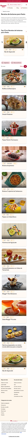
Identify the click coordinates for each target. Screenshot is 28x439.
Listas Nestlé (4, 386)
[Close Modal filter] (25, 67)
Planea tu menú (4, 392)
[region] (14, 430)
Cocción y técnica (18, 388)
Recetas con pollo (5, 408)
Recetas (10, 8)
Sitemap (3, 394)
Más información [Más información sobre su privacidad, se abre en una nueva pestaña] (13, 433)
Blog (16, 8)
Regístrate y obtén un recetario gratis (14, 1)
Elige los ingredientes (5, 388)
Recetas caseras (17, 390)
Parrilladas (3, 410)
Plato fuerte (3, 412)
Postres (2, 414)
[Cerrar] (26, 423)
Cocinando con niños (18, 397)
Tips (15, 386)
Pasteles (3, 416)
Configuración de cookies (14, 436)
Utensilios (16, 395)
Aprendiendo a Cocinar (19, 392)
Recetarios (23, 8)
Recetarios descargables (6, 390)
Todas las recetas (6, 11)
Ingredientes (16, 394)
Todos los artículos (18, 384)
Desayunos (3, 406)
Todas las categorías (5, 404)
